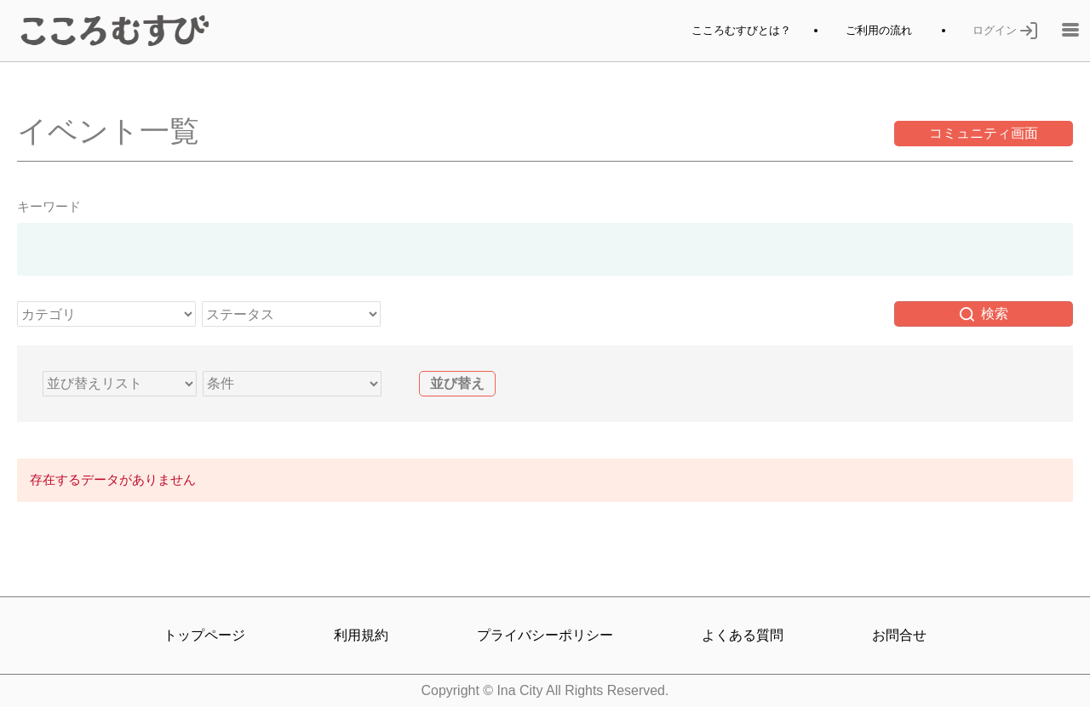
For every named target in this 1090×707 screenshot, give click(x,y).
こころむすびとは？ (741, 30)
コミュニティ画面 (983, 133)
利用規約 (361, 635)
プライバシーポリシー (545, 635)
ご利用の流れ (879, 30)
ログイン (1004, 30)
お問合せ (899, 635)
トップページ (204, 635)
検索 (984, 314)
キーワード (49, 207)
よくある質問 (742, 635)
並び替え (457, 383)
